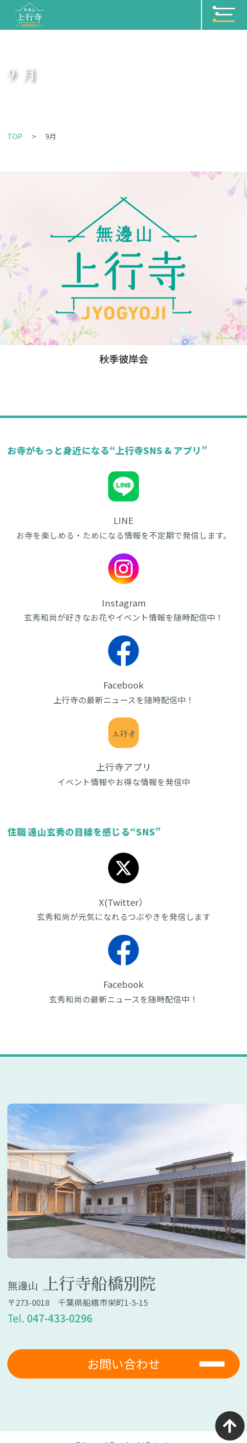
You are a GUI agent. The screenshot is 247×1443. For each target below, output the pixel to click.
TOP (14, 136)
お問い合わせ (123, 1363)
